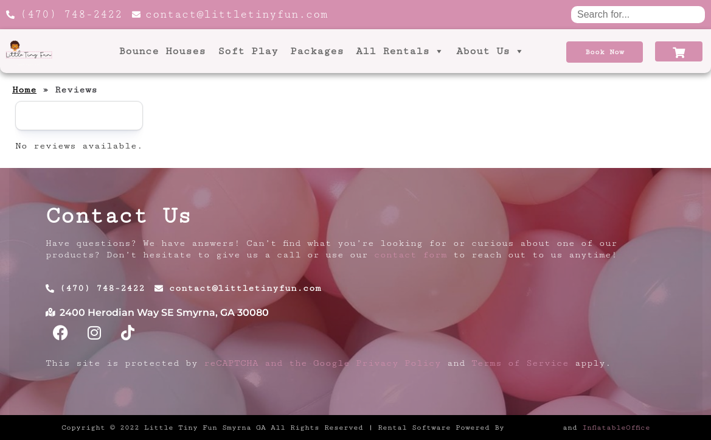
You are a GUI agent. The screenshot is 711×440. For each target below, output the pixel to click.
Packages (317, 51)
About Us (490, 51)
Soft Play (248, 51)
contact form (410, 255)
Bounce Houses (162, 51)
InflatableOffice (616, 427)
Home (24, 90)
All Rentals (400, 51)
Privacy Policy (398, 363)
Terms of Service (520, 363)
